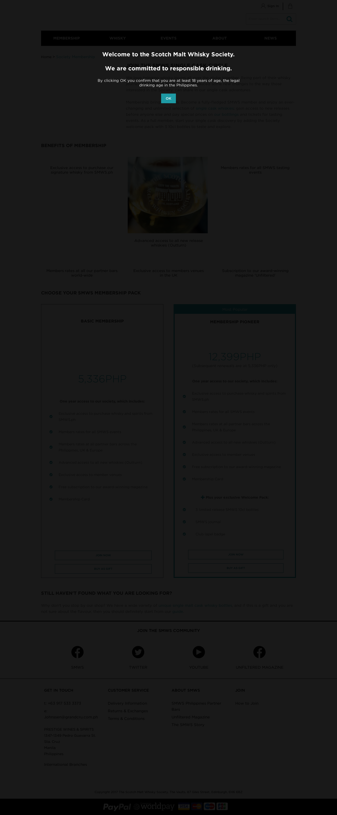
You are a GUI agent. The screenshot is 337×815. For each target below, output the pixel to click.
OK (168, 98)
